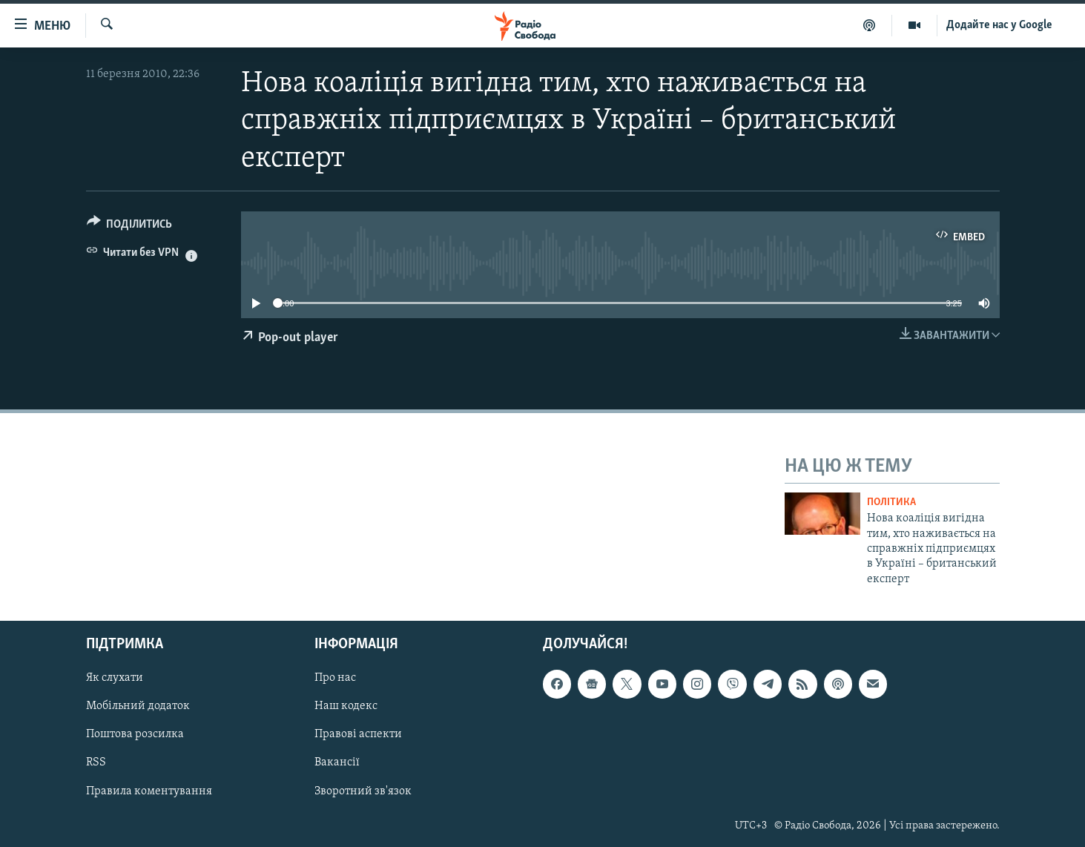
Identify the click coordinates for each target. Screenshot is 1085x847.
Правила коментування (149, 791)
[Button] (130, 226)
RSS (96, 763)
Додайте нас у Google (999, 25)
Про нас (335, 679)
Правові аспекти (358, 735)
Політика (891, 502)
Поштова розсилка (135, 735)
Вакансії (337, 763)
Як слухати (114, 679)
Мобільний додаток (138, 707)
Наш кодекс (345, 707)
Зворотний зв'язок (363, 791)
